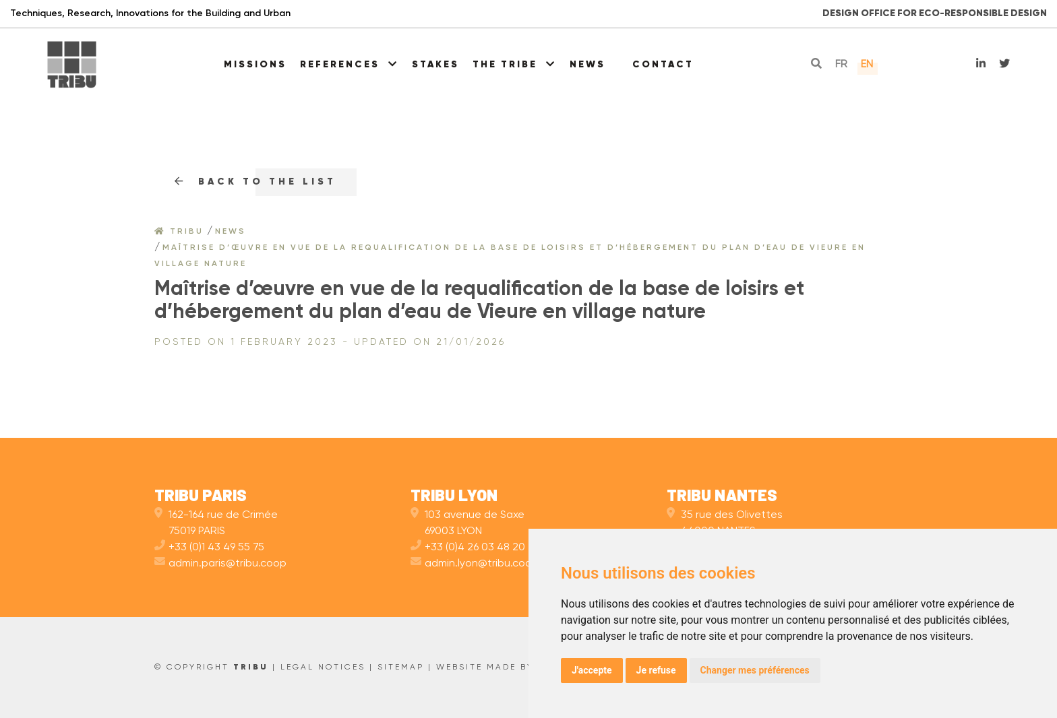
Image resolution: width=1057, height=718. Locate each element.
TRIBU (250, 667)
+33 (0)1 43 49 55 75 (209, 548)
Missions (255, 64)
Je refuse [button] (656, 670)
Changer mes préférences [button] (755, 670)
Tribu (179, 232)
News (587, 64)
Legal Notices (322, 667)
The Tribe (514, 64)
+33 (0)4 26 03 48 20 (468, 548)
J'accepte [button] (592, 670)
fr (841, 64)
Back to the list (255, 182)
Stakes (435, 64)
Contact (663, 64)
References (349, 64)
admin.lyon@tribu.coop (475, 564)
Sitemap (401, 667)
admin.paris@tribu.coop (220, 564)
